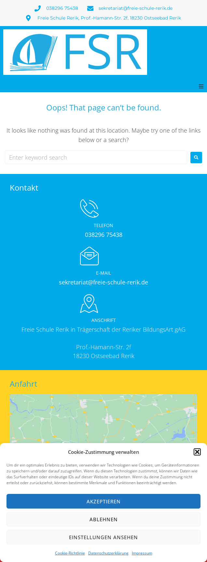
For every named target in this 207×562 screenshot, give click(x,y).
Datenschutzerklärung (108, 553)
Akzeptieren (104, 501)
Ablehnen (104, 519)
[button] (197, 452)
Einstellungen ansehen (103, 537)
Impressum (142, 553)
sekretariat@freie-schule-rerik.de (103, 282)
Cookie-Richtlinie (70, 553)
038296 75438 (103, 234)
